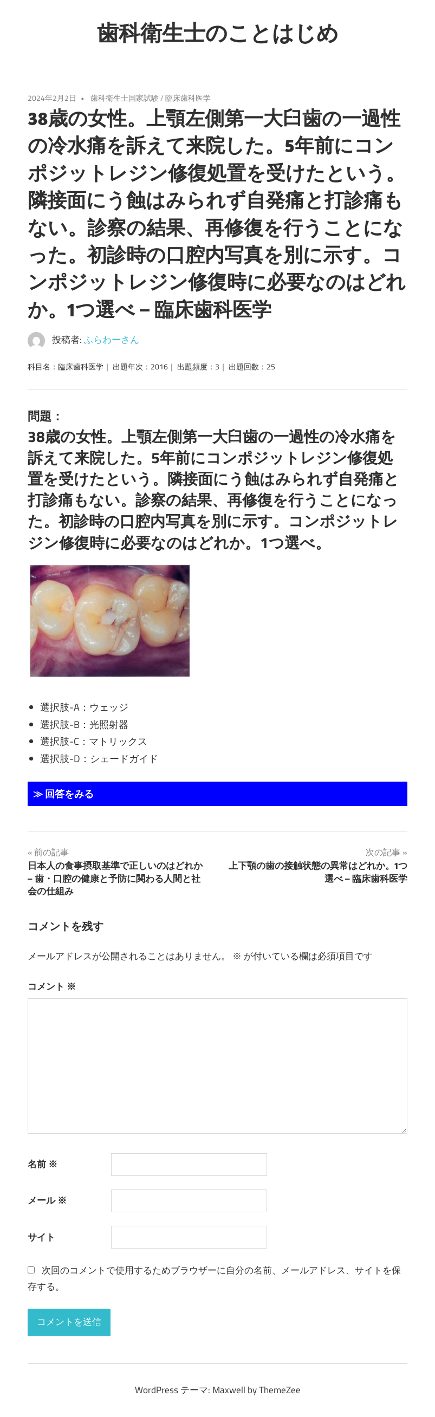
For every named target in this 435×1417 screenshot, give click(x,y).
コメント (52, 986)
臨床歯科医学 (188, 97)
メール (47, 1200)
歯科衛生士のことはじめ (218, 32)
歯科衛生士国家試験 (124, 97)
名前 (42, 1164)
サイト (41, 1237)
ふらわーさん (111, 340)
